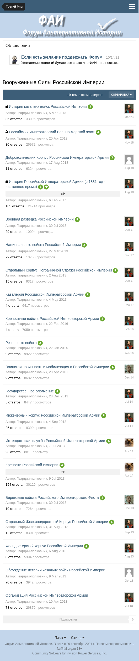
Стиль (78, 638)
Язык (60, 638)
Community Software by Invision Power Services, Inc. (69, 653)
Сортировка (121, 94)
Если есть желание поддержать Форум (62, 57)
